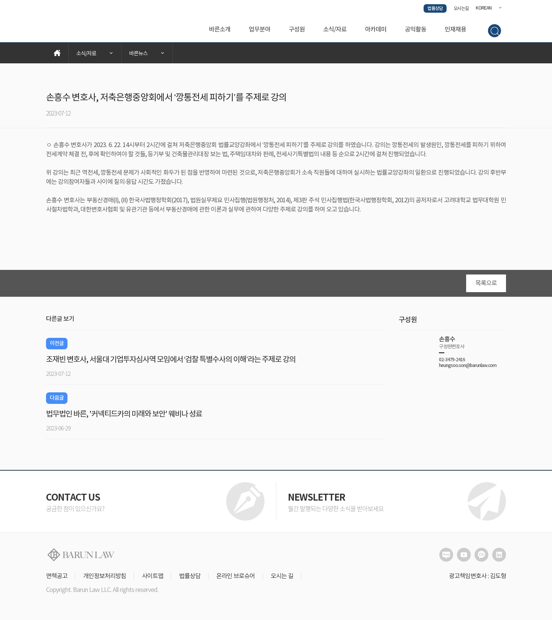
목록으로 (486, 283)
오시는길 (461, 8)
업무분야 (259, 29)
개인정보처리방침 (104, 576)
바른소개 (219, 29)
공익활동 (415, 29)
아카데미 (375, 29)
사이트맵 (152, 576)
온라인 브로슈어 (235, 576)
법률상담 (435, 8)
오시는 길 (282, 576)
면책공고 (56, 576)
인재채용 (455, 29)
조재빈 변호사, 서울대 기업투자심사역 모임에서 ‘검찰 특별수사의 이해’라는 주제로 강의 (171, 359)
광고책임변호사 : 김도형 (477, 576)
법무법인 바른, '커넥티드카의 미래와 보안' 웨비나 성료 (124, 414)
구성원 (297, 29)
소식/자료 (335, 29)
